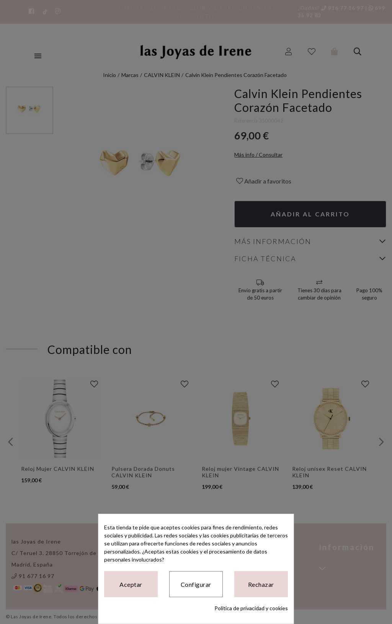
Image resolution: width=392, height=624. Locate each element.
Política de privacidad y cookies (251, 608)
